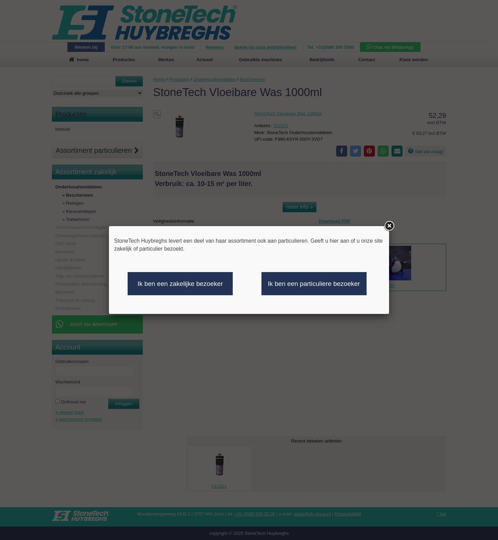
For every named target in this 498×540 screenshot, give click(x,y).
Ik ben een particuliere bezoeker (314, 283)
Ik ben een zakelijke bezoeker (180, 283)
